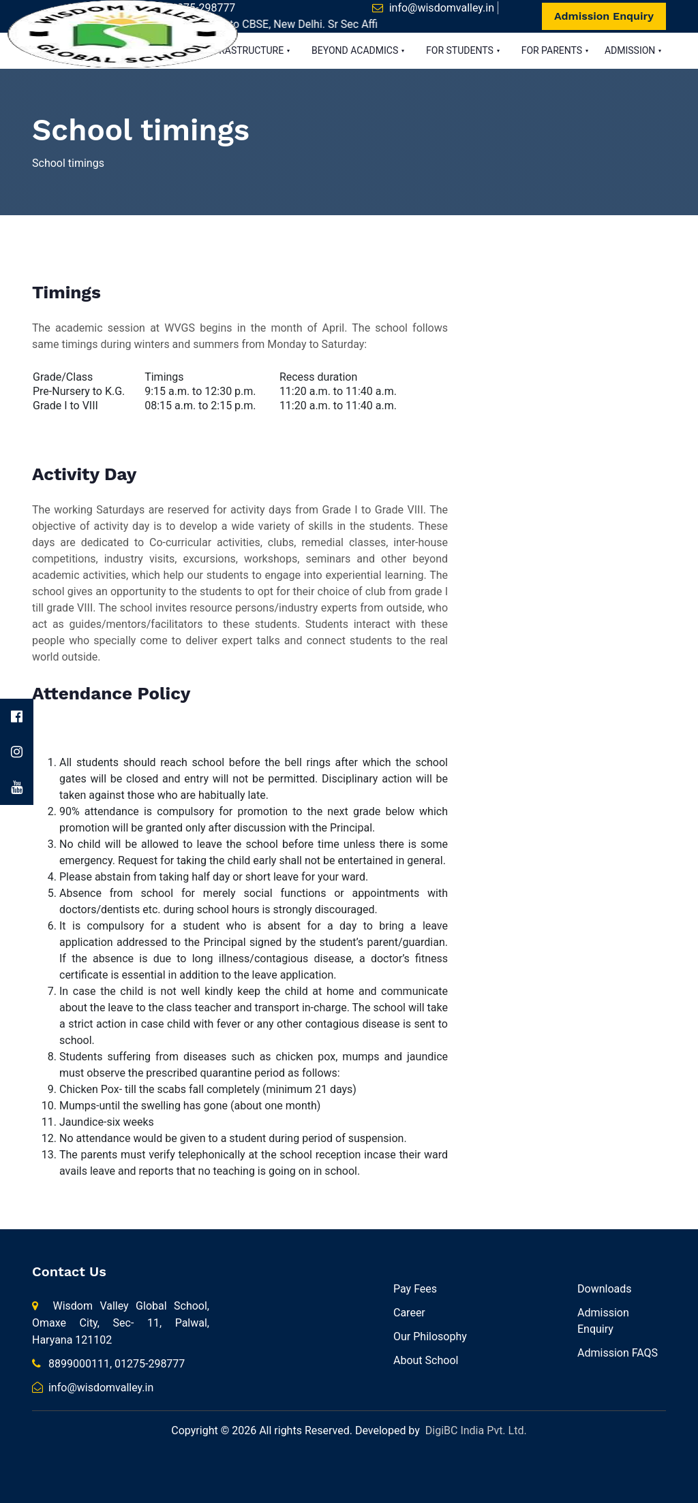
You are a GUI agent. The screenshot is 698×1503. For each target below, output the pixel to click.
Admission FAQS (617, 1352)
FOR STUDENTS (461, 50)
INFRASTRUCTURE (245, 50)
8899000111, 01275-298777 (108, 1363)
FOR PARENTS (553, 50)
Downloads (604, 1288)
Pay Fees (415, 1288)
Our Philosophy (430, 1336)
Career (409, 1312)
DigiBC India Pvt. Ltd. (476, 1430)
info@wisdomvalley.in (441, 7)
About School (425, 1360)
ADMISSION (631, 50)
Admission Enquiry (604, 16)
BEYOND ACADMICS (356, 50)
